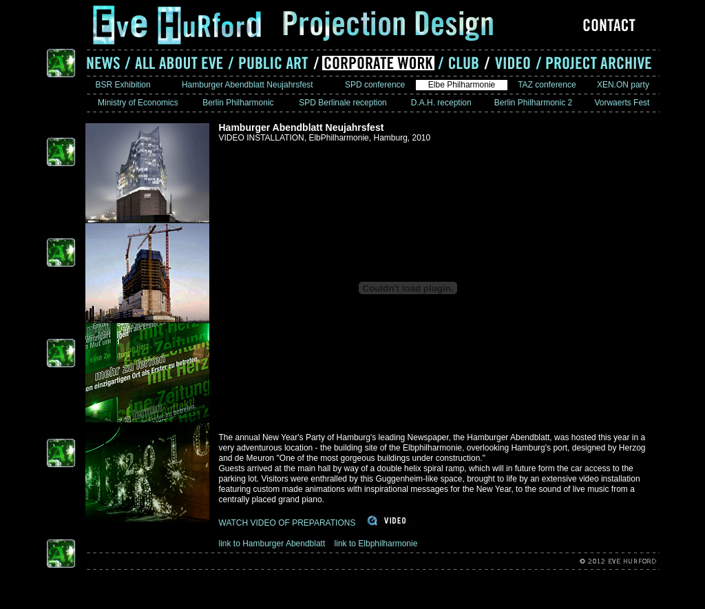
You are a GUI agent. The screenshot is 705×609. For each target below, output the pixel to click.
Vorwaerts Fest (622, 102)
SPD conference (375, 85)
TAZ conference (547, 85)
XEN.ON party (623, 85)
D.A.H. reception (441, 102)
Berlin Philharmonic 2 (533, 102)
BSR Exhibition (123, 85)
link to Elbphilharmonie (376, 543)
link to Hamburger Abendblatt (273, 543)
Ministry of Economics (138, 102)
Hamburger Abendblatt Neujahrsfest (247, 85)
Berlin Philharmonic (238, 102)
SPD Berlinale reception (343, 102)
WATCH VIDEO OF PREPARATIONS (287, 523)
